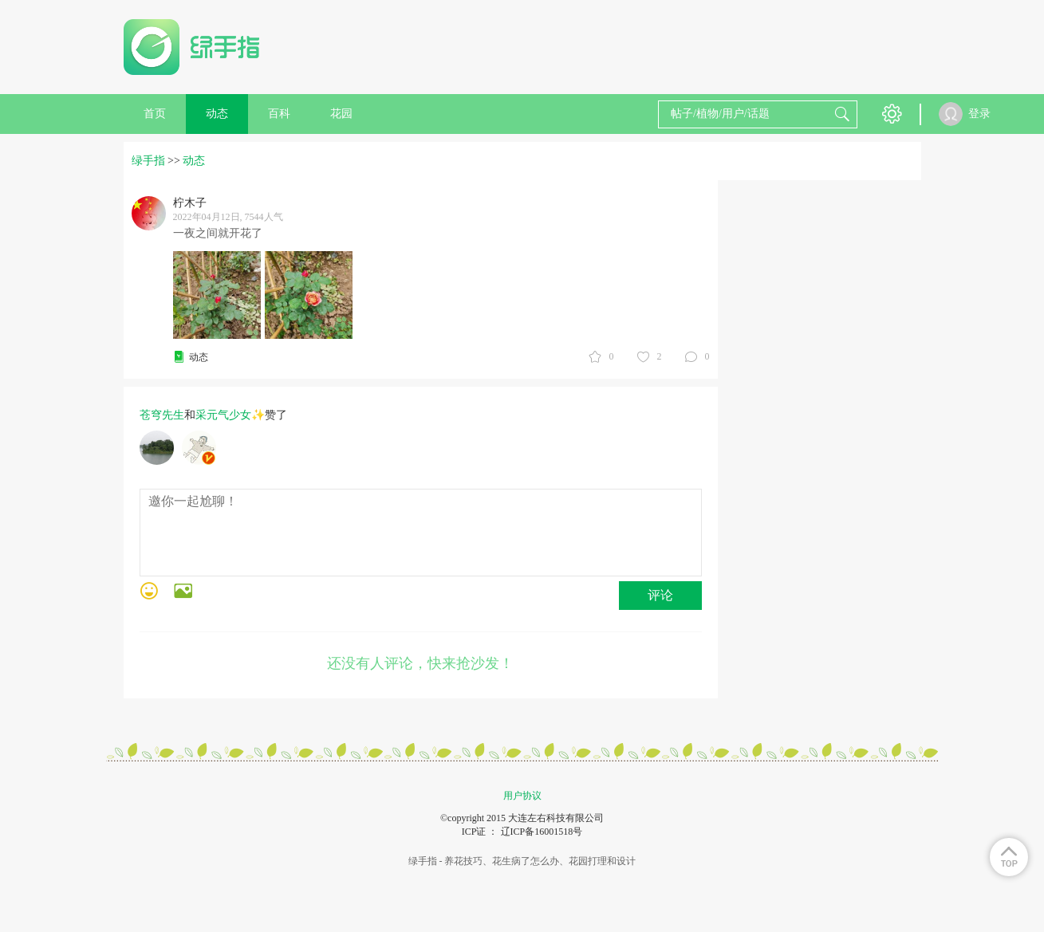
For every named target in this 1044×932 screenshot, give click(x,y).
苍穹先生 (162, 415)
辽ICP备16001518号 (542, 831)
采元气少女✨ (230, 415)
